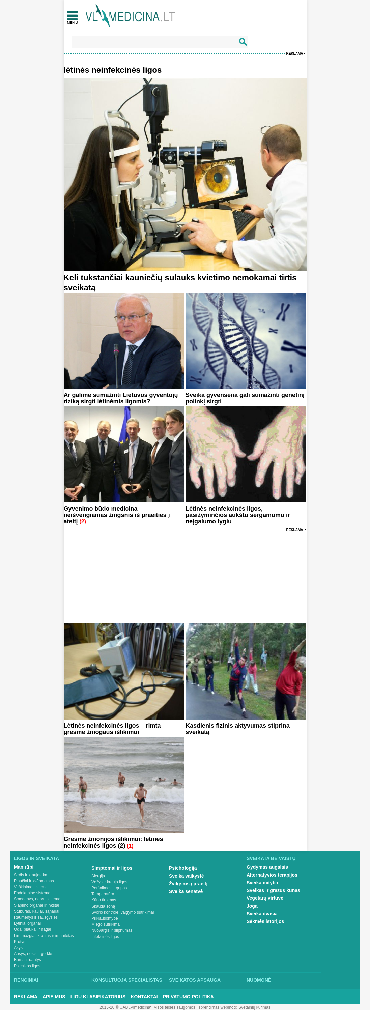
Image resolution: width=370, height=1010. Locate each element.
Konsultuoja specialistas (126, 980)
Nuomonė (259, 980)
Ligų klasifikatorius (98, 996)
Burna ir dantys (27, 959)
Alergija (98, 876)
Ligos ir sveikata (36, 858)
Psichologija (183, 868)
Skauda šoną (103, 906)
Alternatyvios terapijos (272, 875)
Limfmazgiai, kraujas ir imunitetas (44, 935)
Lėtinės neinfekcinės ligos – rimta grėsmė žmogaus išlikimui (112, 728)
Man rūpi (23, 867)
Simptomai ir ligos (111, 868)
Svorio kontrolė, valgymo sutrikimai (122, 912)
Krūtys (19, 941)
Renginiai (26, 980)
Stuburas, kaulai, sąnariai (36, 911)
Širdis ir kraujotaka (30, 875)
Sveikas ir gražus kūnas (273, 890)
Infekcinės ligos (105, 936)
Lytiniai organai (27, 923)
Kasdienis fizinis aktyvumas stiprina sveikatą (238, 728)
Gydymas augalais (267, 867)
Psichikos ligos (27, 965)
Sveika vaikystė (186, 876)
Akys (18, 947)
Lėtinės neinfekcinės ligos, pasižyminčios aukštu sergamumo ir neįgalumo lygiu (238, 515)
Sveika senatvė (186, 891)
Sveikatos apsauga (195, 980)
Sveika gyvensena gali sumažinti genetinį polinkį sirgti (245, 398)
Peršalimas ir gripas (109, 888)
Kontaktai (144, 996)
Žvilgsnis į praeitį (188, 883)
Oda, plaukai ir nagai (32, 929)
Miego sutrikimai (106, 924)
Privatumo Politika (188, 996)
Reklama (294, 53)
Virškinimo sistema (31, 887)
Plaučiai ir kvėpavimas (34, 881)
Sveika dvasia (262, 913)
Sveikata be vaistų (271, 858)
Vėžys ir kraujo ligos (109, 882)
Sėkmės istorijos (265, 921)
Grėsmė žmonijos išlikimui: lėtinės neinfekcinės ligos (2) (113, 842)
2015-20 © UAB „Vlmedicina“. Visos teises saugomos (147, 1007)
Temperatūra (102, 894)
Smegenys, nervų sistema (37, 899)
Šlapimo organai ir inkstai (36, 905)
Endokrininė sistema (32, 893)
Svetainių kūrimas (254, 1007)
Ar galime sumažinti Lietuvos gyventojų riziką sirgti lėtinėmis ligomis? (121, 398)
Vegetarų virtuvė (265, 898)
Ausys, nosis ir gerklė (33, 953)
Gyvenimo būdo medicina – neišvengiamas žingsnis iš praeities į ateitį (117, 515)
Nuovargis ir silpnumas (111, 930)
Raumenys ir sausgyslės (36, 917)
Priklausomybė (104, 918)
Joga (252, 906)
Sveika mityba (262, 882)
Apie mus (53, 996)
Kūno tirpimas (103, 900)
